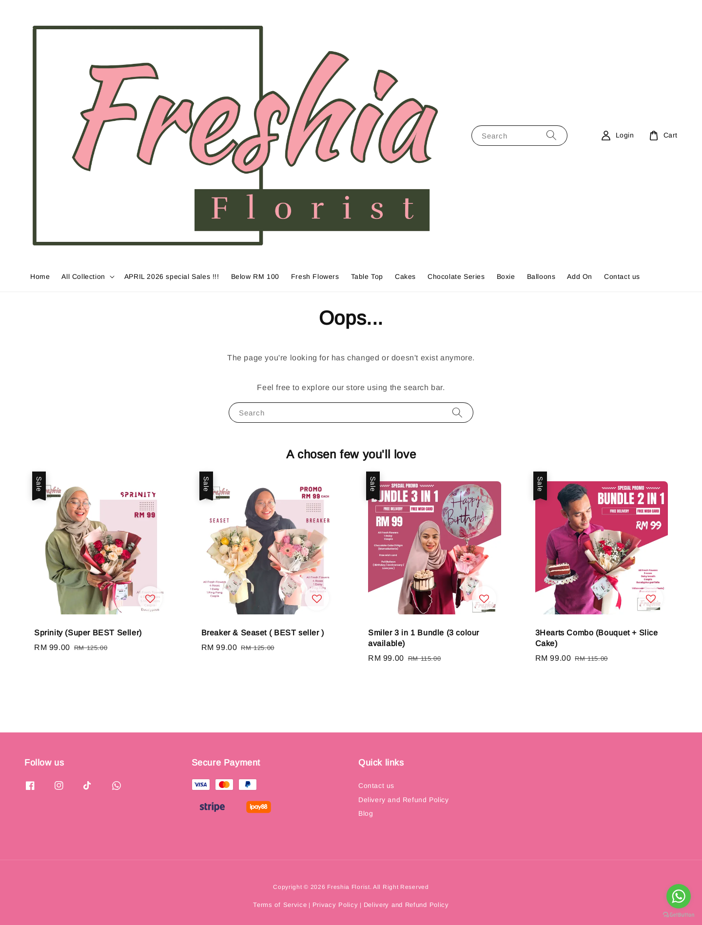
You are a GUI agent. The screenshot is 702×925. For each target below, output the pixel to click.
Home (40, 276)
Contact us (622, 276)
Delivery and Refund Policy (403, 800)
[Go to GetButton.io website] (678, 915)
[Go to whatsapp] (678, 896)
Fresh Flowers (315, 276)
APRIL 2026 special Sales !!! (171, 276)
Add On (579, 276)
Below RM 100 (255, 276)
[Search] (551, 135)
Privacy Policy (335, 904)
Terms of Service (280, 904)
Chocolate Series (456, 276)
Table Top (367, 276)
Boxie (506, 276)
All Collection (83, 276)
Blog (365, 813)
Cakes (405, 276)
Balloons (541, 276)
